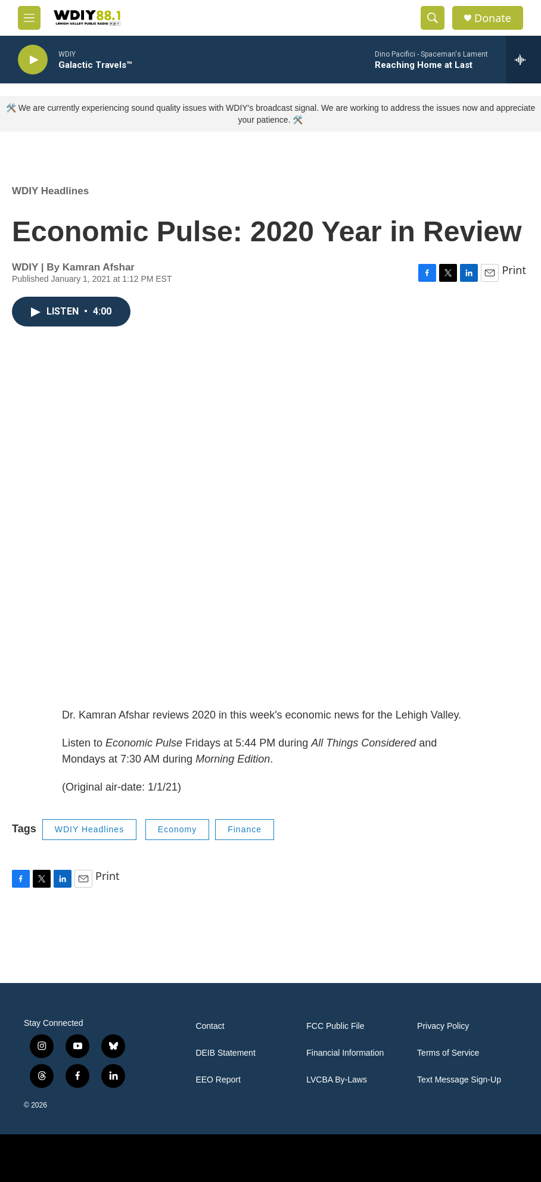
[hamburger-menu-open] (29, 18)
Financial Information (345, 1053)
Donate (492, 18)
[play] (32, 60)
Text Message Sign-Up (459, 1079)
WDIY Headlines (50, 191)
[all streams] (523, 59)
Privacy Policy (443, 1026)
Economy (177, 829)
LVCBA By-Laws (336, 1079)
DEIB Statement (225, 1053)
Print (514, 270)
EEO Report (217, 1079)
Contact (209, 1026)
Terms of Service (448, 1053)
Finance (245, 829)
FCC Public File (335, 1026)
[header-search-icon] (432, 18)
